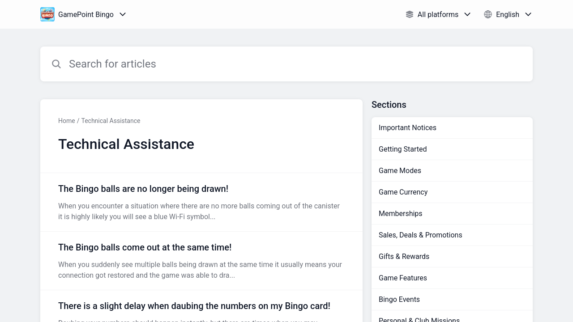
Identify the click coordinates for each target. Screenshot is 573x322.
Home (66, 120)
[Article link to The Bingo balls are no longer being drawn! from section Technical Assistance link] (201, 202)
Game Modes (400, 170)
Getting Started (403, 149)
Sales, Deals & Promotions (420, 235)
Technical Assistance (110, 120)
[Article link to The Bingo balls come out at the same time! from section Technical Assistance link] (201, 261)
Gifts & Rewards (404, 256)
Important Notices (407, 127)
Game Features (403, 278)
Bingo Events (399, 299)
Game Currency (403, 192)
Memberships (401, 213)
